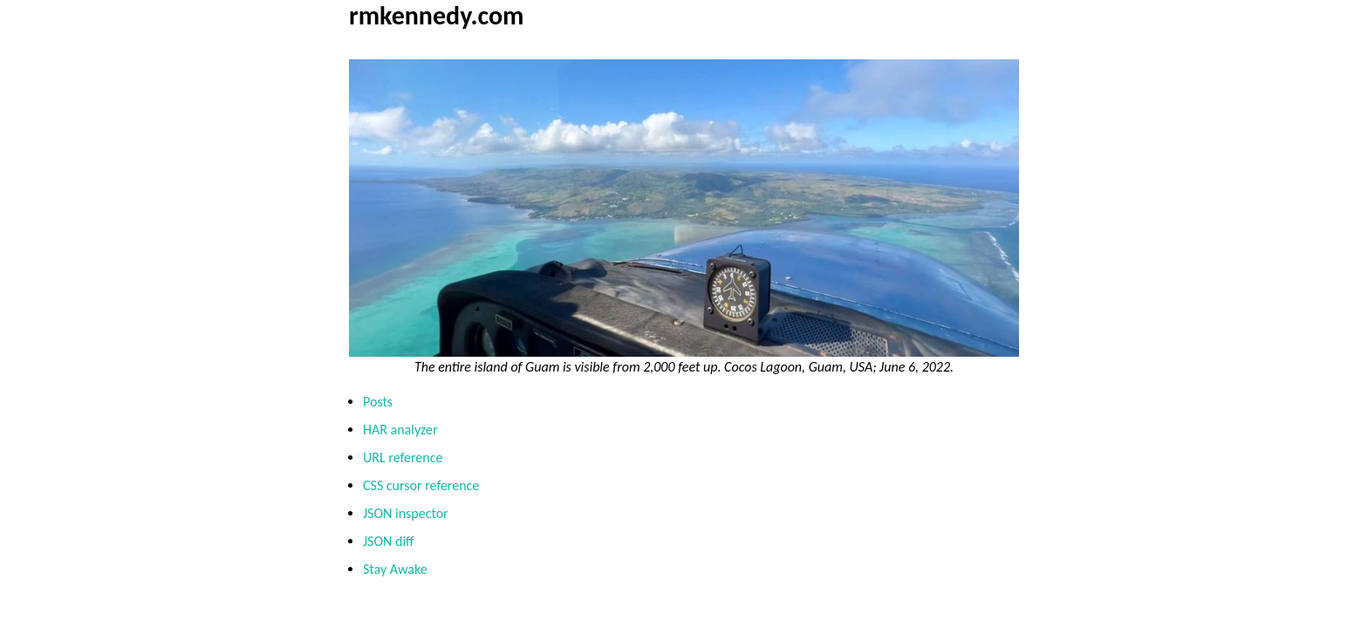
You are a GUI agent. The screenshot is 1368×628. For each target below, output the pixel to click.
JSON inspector (405, 513)
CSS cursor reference (421, 485)
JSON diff (388, 541)
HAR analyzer (400, 429)
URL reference (402, 457)
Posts (378, 401)
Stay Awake (395, 569)
